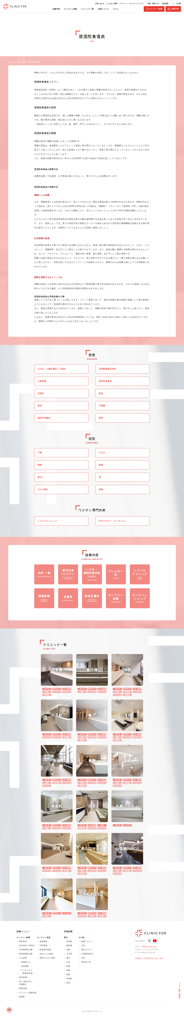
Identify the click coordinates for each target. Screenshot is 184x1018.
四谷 (68, 983)
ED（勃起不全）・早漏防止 (27, 982)
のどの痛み (43, 489)
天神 (83, 958)
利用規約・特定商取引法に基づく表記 (149, 958)
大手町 (69, 954)
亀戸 (68, 958)
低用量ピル (26, 962)
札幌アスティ (87, 941)
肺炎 (40, 405)
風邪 (101, 418)
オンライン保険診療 (27, 993)
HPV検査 (43, 945)
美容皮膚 (23, 977)
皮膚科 (22, 997)
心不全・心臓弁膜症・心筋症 (52, 369)
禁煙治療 (23, 988)
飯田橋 (69, 945)
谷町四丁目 (86, 962)
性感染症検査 (45, 950)
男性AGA (23, 941)
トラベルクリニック (47, 521)
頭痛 (101, 465)
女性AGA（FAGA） (27, 945)
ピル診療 (23, 958)
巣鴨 (68, 970)
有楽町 (69, 979)
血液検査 (43, 941)
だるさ (102, 452)
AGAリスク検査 (46, 954)
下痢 (40, 452)
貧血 (101, 393)
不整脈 (102, 405)
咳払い (41, 477)
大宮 (83, 945)
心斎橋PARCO (87, 954)
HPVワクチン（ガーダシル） (113, 521)
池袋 (68, 950)
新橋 (68, 966)
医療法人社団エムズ (149, 946)
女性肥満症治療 (26, 950)
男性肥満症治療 (26, 954)
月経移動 (25, 966)
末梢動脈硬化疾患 (107, 369)
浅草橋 (69, 941)
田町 (68, 974)
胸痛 (40, 465)
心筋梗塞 (42, 381)
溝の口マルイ (87, 950)
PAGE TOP (180, 993)
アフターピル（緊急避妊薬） (27, 971)
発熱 (101, 489)
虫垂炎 (41, 393)
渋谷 (68, 962)
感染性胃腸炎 (44, 418)
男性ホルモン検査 (47, 958)
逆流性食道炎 (105, 381)
